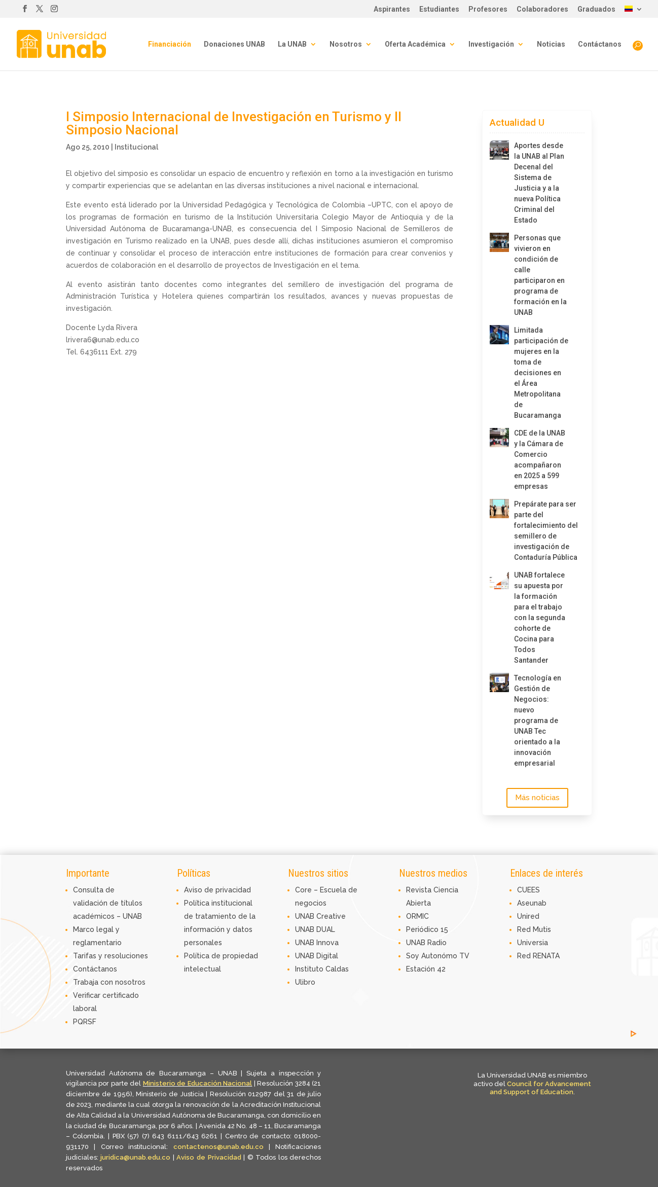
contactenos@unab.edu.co (218, 1146)
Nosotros (346, 44)
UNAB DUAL (315, 929)
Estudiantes (439, 9)
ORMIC (417, 916)
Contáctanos (600, 44)
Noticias (551, 44)
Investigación (491, 44)
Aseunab (531, 903)
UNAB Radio (426, 943)
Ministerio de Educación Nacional (197, 1083)
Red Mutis (534, 929)
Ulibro (305, 982)
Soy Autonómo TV (437, 956)
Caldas (337, 969)
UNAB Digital (316, 956)
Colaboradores (542, 9)
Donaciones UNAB (234, 44)
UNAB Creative (320, 916)
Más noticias (537, 797)
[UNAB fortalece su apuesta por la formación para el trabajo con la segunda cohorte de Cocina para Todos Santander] (499, 579)
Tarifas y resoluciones (110, 956)
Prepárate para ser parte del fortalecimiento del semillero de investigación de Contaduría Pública (541, 530)
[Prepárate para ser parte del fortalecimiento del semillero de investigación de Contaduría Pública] (499, 508)
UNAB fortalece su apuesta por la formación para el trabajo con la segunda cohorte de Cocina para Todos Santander (539, 617)
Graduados (596, 9)
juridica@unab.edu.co (135, 1157)
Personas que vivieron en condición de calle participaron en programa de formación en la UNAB (540, 275)
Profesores (487, 9)
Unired (528, 916)
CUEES (528, 890)
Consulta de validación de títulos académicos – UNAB (107, 903)
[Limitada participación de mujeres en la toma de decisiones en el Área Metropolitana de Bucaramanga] (499, 334)
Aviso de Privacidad (209, 1157)
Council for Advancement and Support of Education (540, 1088)
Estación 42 (426, 969)
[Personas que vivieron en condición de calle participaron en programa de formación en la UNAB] (499, 242)
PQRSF (84, 1022)
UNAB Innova (317, 943)
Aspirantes (392, 9)
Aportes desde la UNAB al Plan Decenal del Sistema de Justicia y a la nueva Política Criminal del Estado (539, 182)
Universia (532, 943)
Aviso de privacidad (217, 890)
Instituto (310, 969)
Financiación (169, 44)
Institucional (136, 147)
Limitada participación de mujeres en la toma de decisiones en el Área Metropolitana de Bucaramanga (541, 372)
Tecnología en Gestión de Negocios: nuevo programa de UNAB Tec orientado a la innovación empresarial (537, 720)
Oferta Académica (415, 44)
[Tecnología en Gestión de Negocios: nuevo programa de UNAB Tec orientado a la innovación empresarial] (499, 682)
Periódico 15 (427, 929)
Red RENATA (538, 956)
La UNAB (292, 44)
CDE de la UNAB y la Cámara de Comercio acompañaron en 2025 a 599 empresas (539, 459)
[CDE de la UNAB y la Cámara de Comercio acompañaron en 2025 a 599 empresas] (499, 437)
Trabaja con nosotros (109, 982)
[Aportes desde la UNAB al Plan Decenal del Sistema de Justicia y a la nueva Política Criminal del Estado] (499, 150)
